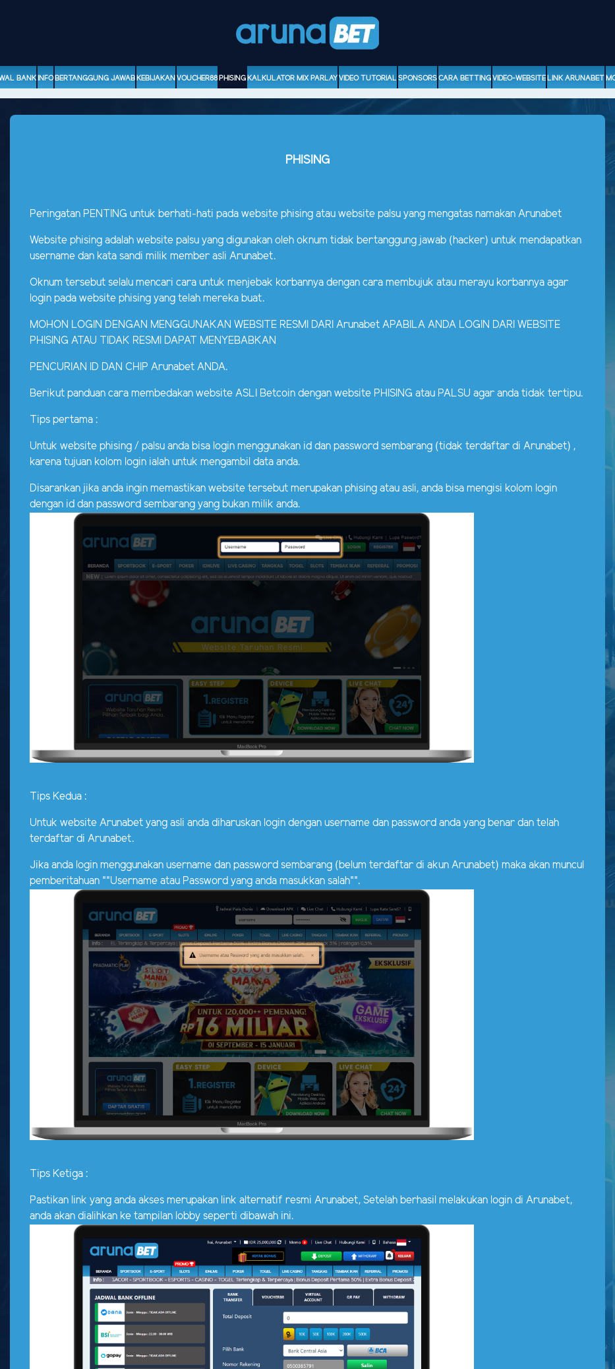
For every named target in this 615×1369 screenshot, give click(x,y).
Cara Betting (464, 78)
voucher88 (197, 78)
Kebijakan (155, 78)
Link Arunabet (575, 78)
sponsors (417, 78)
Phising (232, 78)
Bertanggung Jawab (95, 78)
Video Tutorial (368, 78)
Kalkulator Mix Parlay (292, 78)
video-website (519, 78)
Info (45, 78)
